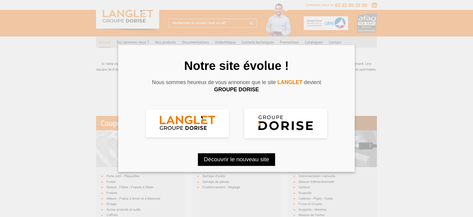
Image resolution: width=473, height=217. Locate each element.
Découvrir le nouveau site (236, 159)
